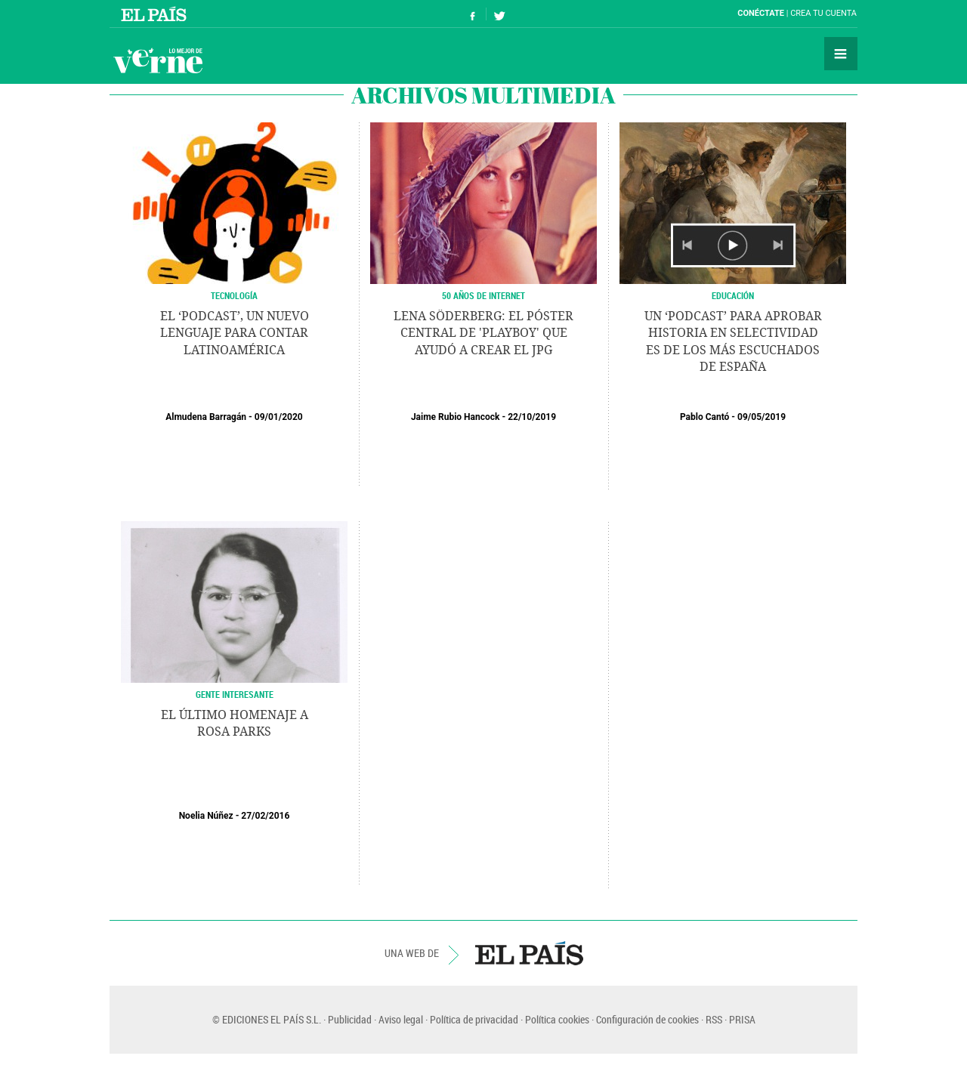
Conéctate (760, 13)
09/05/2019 (761, 417)
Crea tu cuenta (823, 13)
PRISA (742, 1019)
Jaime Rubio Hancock (455, 417)
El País (156, 13)
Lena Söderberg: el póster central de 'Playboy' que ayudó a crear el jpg (483, 333)
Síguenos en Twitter (499, 14)
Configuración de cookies (647, 1019)
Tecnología (234, 295)
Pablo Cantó (704, 417)
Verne (158, 60)
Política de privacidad (474, 1019)
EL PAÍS (529, 953)
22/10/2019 (532, 417)
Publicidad (350, 1019)
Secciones (840, 53)
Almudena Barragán (205, 417)
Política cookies (557, 1019)
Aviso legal (400, 1019)
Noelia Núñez (206, 815)
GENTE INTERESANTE (234, 694)
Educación (733, 295)
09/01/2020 (279, 417)
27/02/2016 (265, 815)
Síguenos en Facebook (473, 14)
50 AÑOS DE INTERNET (483, 295)
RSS (714, 1019)
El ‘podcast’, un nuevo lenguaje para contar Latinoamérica (234, 333)
